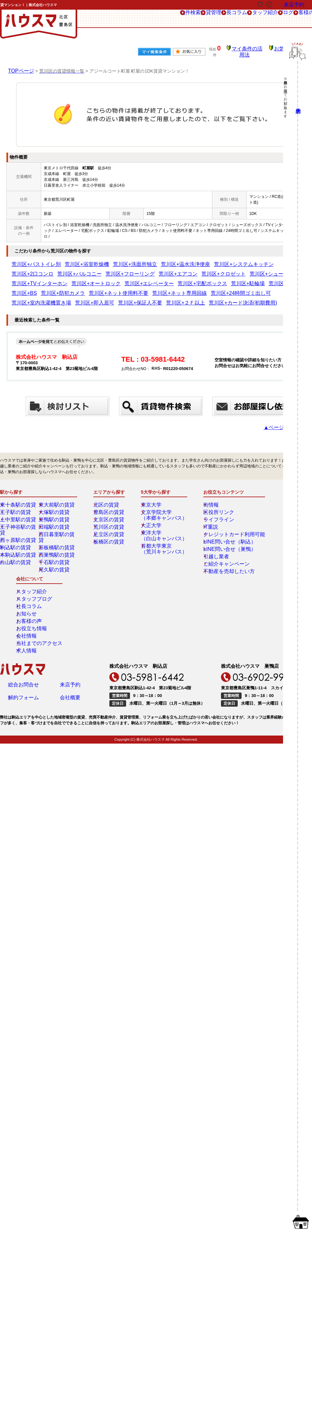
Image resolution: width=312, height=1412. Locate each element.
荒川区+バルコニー (267, 260)
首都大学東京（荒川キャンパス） (163, 534)
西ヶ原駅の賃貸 (18, 520)
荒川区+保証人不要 (109, 289)
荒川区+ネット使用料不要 (187, 279)
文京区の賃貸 (109, 505)
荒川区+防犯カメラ (144, 279)
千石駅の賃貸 (55, 542)
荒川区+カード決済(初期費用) (189, 289)
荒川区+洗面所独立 (106, 260)
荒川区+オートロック (235, 269)
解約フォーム (23, 607)
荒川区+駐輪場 (65, 279)
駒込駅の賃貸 (16, 527)
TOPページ (19, 66)
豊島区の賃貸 (109, 498)
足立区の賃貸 (109, 520)
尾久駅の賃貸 (55, 549)
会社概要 (70, 607)
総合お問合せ (23, 592)
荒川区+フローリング (30, 269)
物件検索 (104, 18)
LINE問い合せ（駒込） (221, 527)
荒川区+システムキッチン (189, 260)
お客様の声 (269, 18)
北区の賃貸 (107, 490)
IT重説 (207, 512)
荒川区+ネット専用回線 (233, 279)
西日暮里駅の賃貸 (58, 520)
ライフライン (213, 505)
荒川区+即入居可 (74, 289)
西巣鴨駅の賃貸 (56, 535)
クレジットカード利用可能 (224, 520)
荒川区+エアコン (67, 269)
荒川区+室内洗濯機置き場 (34, 289)
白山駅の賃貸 (16, 542)
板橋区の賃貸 (109, 527)
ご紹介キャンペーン (218, 549)
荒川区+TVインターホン (192, 269)
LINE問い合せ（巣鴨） (221, 535)
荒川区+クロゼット (102, 269)
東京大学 (153, 490)
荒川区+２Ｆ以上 (145, 289)
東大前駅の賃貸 (56, 490)
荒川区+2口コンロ (231, 260)
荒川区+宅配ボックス (30, 279)
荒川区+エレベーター (276, 269)
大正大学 (153, 511)
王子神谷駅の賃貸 (20, 512)
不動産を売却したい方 (220, 557)
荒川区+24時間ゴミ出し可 (280, 279)
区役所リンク (213, 498)
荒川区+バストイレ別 (30, 260)
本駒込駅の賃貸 (18, 535)
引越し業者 (211, 542)
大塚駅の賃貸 (55, 498)
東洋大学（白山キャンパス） (163, 521)
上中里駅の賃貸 (18, 505)
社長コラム (168, 18)
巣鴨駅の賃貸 (55, 505)
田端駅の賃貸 (55, 512)
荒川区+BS (114, 279)
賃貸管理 (135, 18)
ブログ (238, 18)
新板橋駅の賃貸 (56, 527)
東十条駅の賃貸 (18, 490)
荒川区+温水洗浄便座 (144, 260)
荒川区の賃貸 (109, 512)
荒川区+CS (91, 279)
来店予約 (70, 592)
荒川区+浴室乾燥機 (69, 260)
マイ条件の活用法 (251, 50)
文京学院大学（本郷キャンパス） (163, 501)
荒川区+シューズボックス (145, 269)
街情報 (207, 490)
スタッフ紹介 (205, 18)
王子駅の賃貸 (16, 498)
